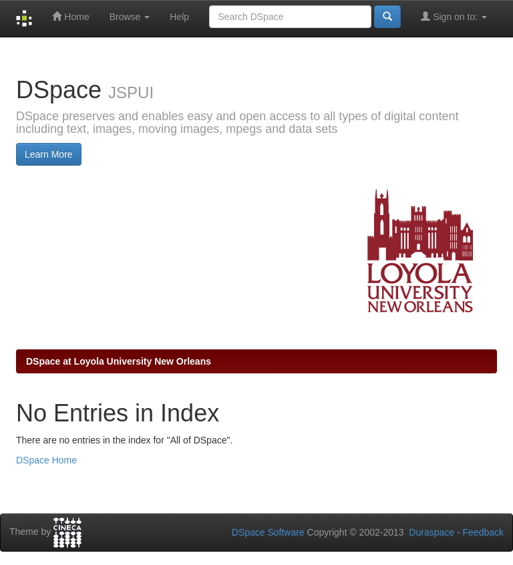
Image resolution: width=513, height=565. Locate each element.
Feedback (483, 532)
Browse (130, 16)
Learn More (49, 154)
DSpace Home (46, 460)
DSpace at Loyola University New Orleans (118, 361)
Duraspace (431, 532)
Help (179, 16)
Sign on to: (454, 16)
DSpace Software (268, 532)
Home (70, 16)
